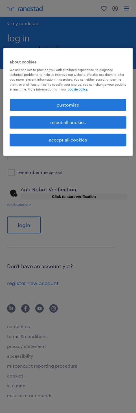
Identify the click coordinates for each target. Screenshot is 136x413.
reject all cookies (68, 122)
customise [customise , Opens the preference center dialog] (68, 104)
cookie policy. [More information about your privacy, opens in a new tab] (78, 89)
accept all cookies (68, 140)
